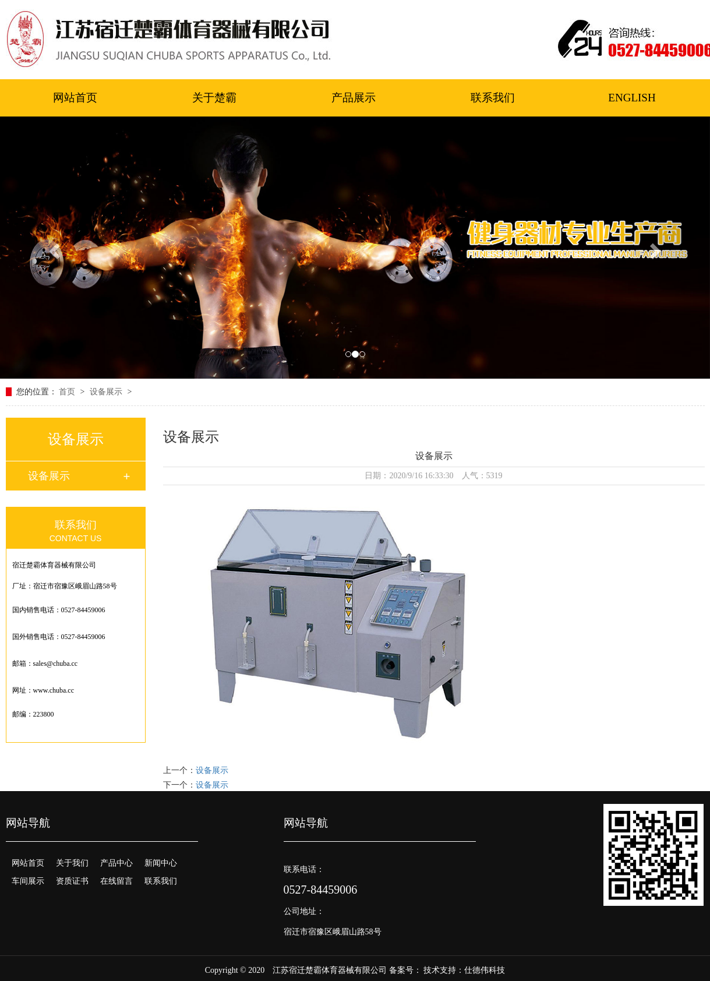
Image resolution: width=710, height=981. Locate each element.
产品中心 (116, 863)
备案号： (405, 970)
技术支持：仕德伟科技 (464, 970)
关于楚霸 (214, 97)
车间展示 (28, 881)
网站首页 (75, 97)
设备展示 (107, 391)
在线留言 (116, 881)
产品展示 (353, 97)
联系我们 (493, 97)
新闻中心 (160, 863)
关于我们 (72, 863)
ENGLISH (631, 97)
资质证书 (72, 881)
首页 (68, 391)
